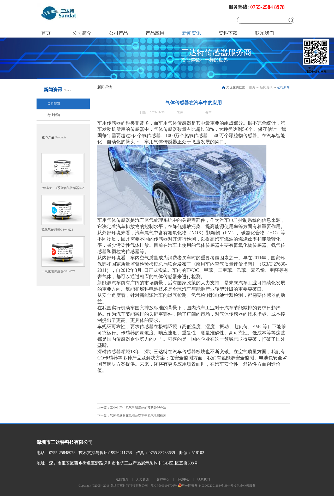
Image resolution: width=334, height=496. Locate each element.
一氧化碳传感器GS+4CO (58, 271)
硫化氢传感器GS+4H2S (57, 229)
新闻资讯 (266, 87)
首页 (46, 33)
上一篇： (131, 407)
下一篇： (131, 415)
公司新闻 (283, 87)
